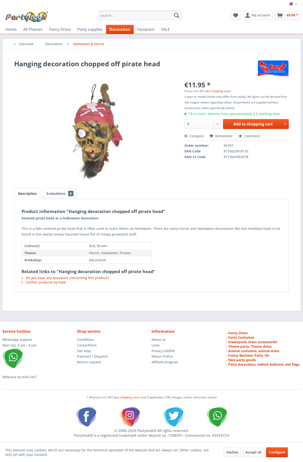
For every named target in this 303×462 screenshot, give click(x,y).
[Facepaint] (146, 29)
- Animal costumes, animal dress (252, 351)
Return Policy (162, 356)
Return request (89, 362)
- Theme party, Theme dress (249, 346)
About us (159, 339)
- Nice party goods (241, 360)
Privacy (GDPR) (163, 351)
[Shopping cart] (288, 15)
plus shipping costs (218, 91)
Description (27, 193)
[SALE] (165, 29)
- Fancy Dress (237, 333)
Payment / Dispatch (92, 356)
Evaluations (59, 193)
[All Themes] (33, 29)
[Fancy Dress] (60, 29)
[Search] (177, 15)
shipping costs (130, 397)
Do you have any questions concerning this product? (65, 277)
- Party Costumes (240, 337)
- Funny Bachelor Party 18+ (248, 355)
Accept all (253, 452)
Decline (232, 452)
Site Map (84, 351)
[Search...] (140, 15)
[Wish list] (236, 15)
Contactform (87, 345)
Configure (277, 452)
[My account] (257, 15)
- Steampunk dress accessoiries (251, 342)
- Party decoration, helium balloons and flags (263, 364)
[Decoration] (120, 29)
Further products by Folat (44, 282)
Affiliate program (165, 362)
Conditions (85, 339)
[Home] (11, 29)
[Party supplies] (90, 29)
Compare (194, 136)
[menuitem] (140, 15)
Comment (249, 136)
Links (156, 345)
